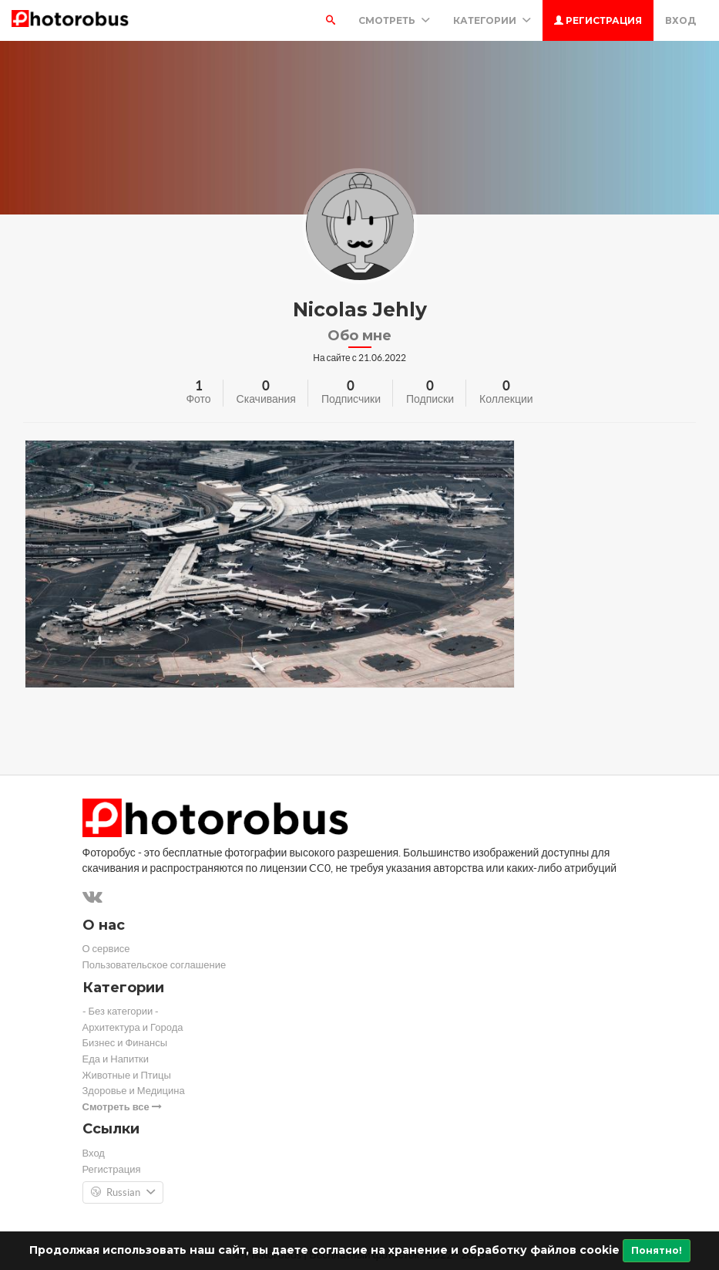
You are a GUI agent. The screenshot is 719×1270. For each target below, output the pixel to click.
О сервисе (106, 948)
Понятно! (656, 1250)
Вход (680, 20)
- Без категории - (121, 1011)
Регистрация (598, 20)
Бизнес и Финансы (125, 1043)
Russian (123, 1193)
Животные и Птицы (126, 1075)
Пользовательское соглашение (154, 965)
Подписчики (351, 399)
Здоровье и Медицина (133, 1090)
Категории (492, 20)
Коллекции (506, 399)
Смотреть (394, 20)
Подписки (430, 399)
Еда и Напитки (116, 1059)
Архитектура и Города (132, 1027)
